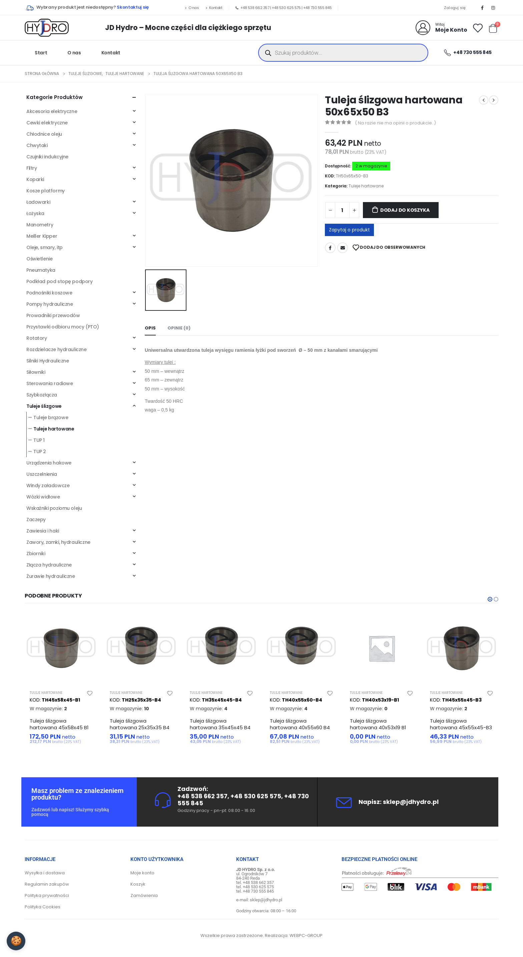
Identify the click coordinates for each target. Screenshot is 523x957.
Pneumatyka (40, 270)
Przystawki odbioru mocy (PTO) (62, 326)
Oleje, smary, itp (44, 247)
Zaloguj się (455, 7)
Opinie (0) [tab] (178, 328)
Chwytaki (37, 145)
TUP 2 (39, 451)
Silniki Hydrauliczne (47, 360)
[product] (61, 648)
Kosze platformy (45, 190)
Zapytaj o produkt (349, 229)
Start (41, 52)
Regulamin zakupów (47, 884)
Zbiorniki (35, 553)
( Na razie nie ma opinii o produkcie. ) (395, 123)
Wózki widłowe (43, 497)
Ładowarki (38, 202)
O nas (192, 7)
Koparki (35, 179)
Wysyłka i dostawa (45, 873)
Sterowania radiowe (49, 383)
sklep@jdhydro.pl (411, 802)
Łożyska (35, 213)
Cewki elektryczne (47, 122)
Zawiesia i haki (42, 531)
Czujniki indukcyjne (47, 156)
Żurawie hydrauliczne (50, 576)
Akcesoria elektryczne (51, 111)
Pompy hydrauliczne (49, 304)
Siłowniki (35, 372)
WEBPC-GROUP (306, 935)
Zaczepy (36, 519)
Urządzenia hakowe (48, 462)
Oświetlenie (39, 258)
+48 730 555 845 (317, 7)
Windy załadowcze (47, 485)
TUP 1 (39, 440)
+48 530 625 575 (286, 7)
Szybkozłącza (41, 394)
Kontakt (213, 7)
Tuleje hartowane (366, 186)
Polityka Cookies (42, 907)
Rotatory (36, 338)
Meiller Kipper (41, 236)
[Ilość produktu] (342, 210)
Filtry (31, 168)
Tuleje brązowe (50, 417)
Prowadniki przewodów (53, 315)
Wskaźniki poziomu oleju (54, 508)
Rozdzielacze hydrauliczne (56, 349)
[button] (490, 599)
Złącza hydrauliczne (49, 565)
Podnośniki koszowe (49, 292)
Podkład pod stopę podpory (59, 281)
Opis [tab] (150, 328)
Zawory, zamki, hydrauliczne (58, 542)
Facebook (330, 247)
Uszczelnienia (41, 474)
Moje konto (142, 873)
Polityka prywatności (47, 895)
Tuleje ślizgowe (44, 406)
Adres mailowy (342, 247)
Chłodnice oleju (44, 134)
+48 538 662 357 (255, 7)
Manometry (39, 224)
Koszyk (137, 884)
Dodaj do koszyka (405, 210)
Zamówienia (144, 895)
